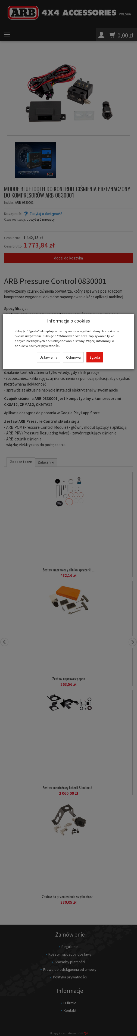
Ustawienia (48, 357)
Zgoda (94, 357)
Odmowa (73, 357)
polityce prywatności (44, 345)
